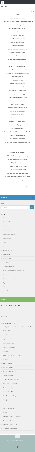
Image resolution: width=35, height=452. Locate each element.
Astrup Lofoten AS (8, 363)
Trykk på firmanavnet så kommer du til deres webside (17, 326)
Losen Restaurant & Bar (9, 335)
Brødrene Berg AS (8, 367)
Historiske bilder (7, 258)
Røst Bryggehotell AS (8, 408)
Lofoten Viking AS (8, 375)
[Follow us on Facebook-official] (33, 197)
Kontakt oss (6, 262)
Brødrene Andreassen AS (9, 371)
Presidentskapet (7, 230)
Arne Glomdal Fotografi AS (10, 383)
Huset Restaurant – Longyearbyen (12, 396)
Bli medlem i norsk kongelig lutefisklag (13, 270)
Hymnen (5, 246)
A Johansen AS (7, 404)
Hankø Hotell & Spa (8, 343)
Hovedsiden (6, 218)
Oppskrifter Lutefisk (8, 266)
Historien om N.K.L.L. (9, 234)
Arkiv (4, 287)
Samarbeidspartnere (8, 226)
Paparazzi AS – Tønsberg (9, 387)
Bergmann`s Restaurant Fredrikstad (12, 416)
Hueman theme (25, 443)
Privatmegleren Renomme (10, 428)
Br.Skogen (5, 359)
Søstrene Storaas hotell (9, 347)
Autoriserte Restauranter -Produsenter (13, 279)
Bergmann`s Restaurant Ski (10, 424)
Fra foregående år (7, 274)
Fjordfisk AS (6, 331)
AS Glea (5, 412)
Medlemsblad (6, 254)
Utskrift (32, 11)
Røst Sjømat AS (7, 400)
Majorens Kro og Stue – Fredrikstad (12, 355)
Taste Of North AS (8, 392)
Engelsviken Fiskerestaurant (10, 339)
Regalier (5, 283)
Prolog (4, 242)
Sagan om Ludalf (7, 238)
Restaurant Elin (7, 420)
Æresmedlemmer (7, 250)
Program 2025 (6, 222)
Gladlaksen (6, 351)
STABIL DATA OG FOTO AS (11, 379)
